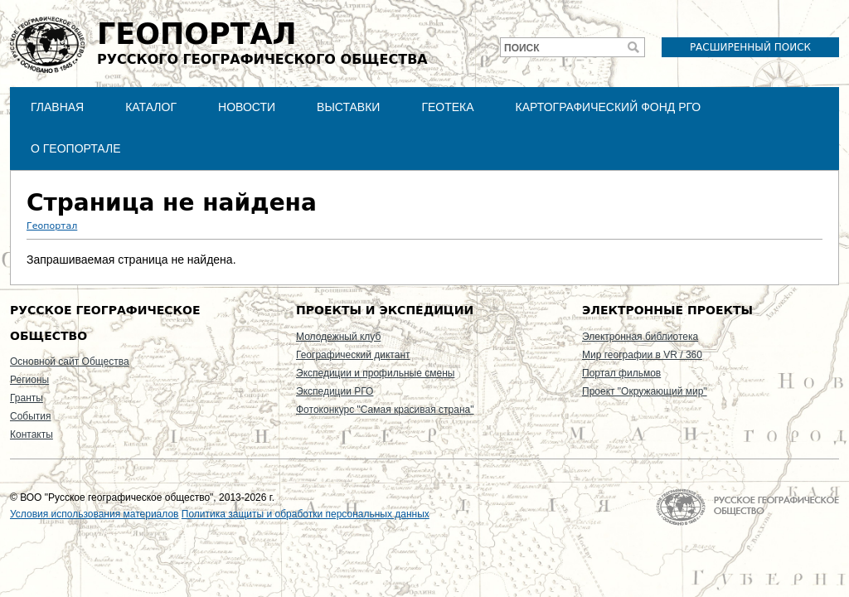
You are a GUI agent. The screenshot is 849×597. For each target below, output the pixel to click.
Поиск (522, 48)
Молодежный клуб (338, 336)
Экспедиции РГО (334, 391)
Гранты (26, 398)
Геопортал (52, 226)
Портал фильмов (621, 373)
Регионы (29, 380)
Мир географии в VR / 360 (642, 355)
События (30, 416)
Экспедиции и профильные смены (375, 373)
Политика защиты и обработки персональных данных (305, 514)
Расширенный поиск (750, 47)
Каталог (151, 107)
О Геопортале (76, 148)
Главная (57, 107)
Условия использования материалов (94, 514)
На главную (747, 507)
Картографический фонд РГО (608, 107)
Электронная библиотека (640, 336)
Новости (246, 107)
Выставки (348, 107)
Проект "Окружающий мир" (644, 391)
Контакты (31, 434)
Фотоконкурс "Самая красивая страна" (384, 409)
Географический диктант (353, 355)
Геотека (447, 107)
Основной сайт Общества (69, 361)
